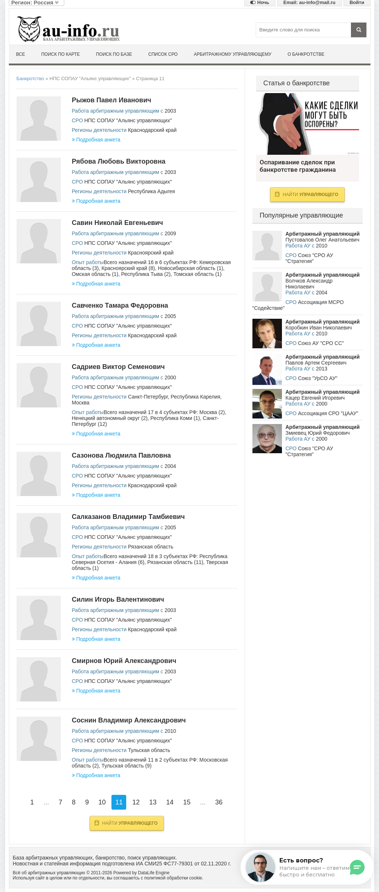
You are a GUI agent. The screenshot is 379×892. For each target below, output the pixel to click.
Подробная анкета (96, 140)
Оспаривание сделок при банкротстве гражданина (307, 124)
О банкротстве (305, 54)
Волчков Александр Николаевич (309, 284)
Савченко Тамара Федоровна (120, 305)
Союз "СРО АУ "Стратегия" (309, 258)
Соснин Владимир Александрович (129, 720)
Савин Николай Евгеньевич (117, 222)
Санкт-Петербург (148, 397)
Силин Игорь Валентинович (118, 599)
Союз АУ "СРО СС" (321, 343)
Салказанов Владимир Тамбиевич (128, 516)
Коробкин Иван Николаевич (319, 328)
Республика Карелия (195, 397)
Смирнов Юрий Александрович (124, 660)
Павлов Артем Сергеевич (316, 363)
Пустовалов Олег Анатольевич (322, 240)
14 (169, 802)
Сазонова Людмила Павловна (121, 455)
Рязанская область (150, 547)
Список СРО (163, 54)
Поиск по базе (114, 54)
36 (219, 802)
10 (102, 802)
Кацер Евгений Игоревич (315, 398)
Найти (126, 823)
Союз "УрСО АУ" (317, 378)
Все (20, 54)
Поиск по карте (60, 54)
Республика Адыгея (151, 191)
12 (135, 802)
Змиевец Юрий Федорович (318, 433)
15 (186, 802)
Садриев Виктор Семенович (118, 366)
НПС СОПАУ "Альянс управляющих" (128, 120)
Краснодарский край (152, 130)
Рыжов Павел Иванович (111, 100)
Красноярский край (151, 253)
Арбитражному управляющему (232, 54)
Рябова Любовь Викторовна (119, 161)
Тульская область (149, 750)
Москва (81, 403)
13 (152, 802)
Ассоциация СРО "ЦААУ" (328, 413)
